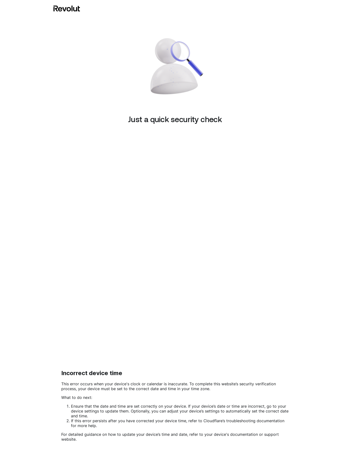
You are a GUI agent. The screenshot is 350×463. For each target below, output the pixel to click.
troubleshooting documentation (255, 420)
